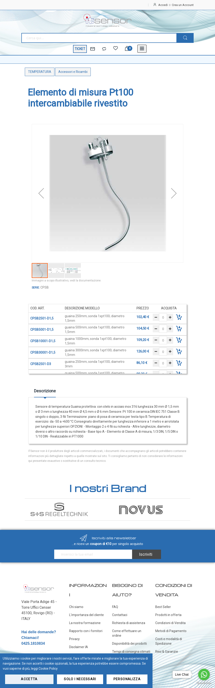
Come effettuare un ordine (126, 633)
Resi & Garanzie (166, 651)
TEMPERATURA (39, 72)
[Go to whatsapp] (204, 674)
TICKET (80, 49)
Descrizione (45, 390)
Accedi (163, 5)
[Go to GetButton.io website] (204, 683)
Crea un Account (183, 5)
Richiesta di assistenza (128, 623)
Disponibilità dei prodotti (129, 643)
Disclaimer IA (78, 647)
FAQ (115, 607)
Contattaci (119, 615)
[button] (41, 193)
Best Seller (163, 607)
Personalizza (127, 679)
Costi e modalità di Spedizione (168, 641)
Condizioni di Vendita (170, 623)
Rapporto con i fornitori (85, 631)
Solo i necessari (80, 679)
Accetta (29, 679)
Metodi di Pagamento (171, 631)
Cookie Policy (48, 668)
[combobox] (99, 37)
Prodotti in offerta (168, 615)
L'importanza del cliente (86, 615)
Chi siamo (76, 607)
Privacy (74, 639)
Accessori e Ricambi (73, 72)
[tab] (45, 392)
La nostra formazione (85, 623)
